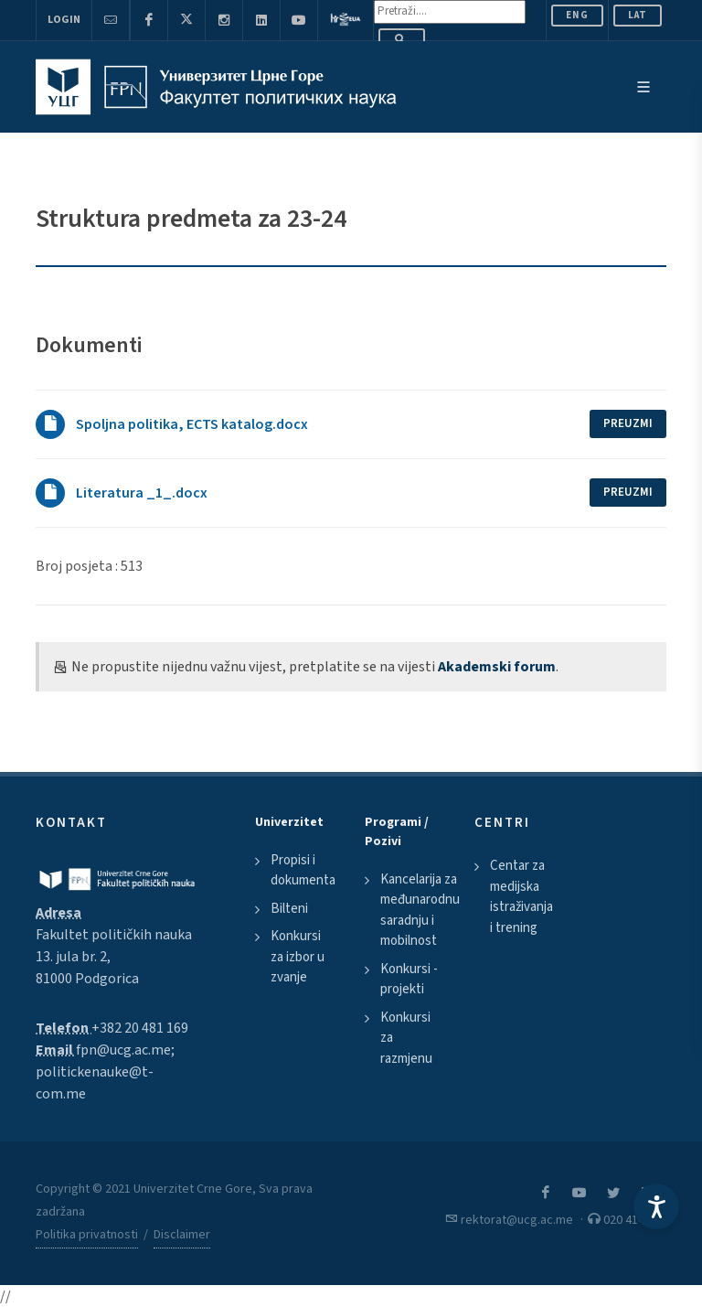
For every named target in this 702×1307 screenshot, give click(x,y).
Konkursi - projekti (409, 979)
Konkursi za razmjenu (406, 1038)
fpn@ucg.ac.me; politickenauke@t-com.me (105, 1072)
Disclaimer (182, 1235)
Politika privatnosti (87, 1235)
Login (64, 19)
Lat (637, 15)
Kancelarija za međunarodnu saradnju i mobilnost (420, 910)
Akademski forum (497, 667)
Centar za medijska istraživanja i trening (521, 896)
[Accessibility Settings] (656, 1206)
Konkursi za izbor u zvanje (297, 957)
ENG (577, 15)
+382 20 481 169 (139, 1028)
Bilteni (289, 908)
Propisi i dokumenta (303, 871)
